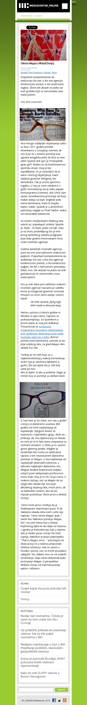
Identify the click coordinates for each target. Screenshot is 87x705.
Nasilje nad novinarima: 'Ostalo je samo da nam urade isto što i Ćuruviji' (42, 620)
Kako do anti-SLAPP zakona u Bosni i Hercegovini (40, 675)
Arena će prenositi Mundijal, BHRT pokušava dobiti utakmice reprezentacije (43, 662)
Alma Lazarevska (29, 67)
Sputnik (24, 72)
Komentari (27, 15)
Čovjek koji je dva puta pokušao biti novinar (43, 590)
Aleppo (47, 72)
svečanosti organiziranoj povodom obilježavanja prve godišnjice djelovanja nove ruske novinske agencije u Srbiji (42, 332)
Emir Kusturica (36, 72)
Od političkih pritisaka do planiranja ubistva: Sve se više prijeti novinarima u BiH (43, 634)
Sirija (54, 72)
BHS (74, 2)
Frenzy (25, 599)
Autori (38, 15)
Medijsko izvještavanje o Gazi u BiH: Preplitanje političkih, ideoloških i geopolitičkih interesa (43, 648)
